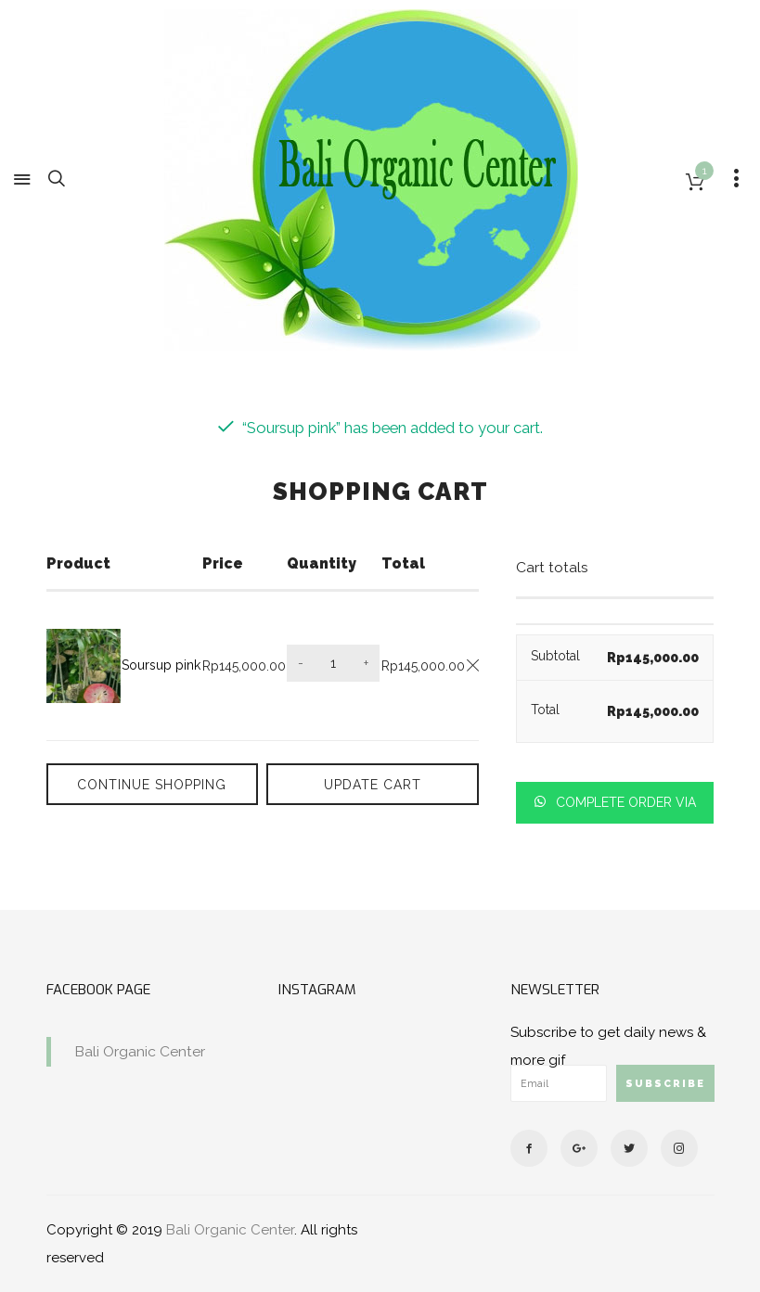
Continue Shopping (147, 784)
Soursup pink (161, 665)
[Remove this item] (473, 665)
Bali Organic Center (139, 1051)
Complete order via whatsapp (624, 809)
